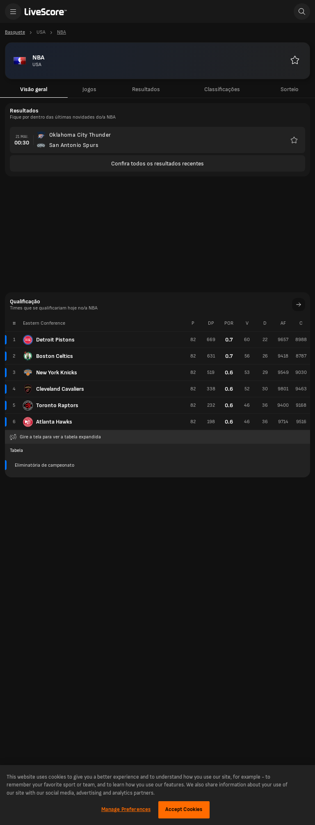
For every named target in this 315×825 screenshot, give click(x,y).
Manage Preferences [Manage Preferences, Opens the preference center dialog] (126, 809)
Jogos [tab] (89, 89)
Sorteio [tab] (290, 89)
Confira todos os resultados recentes (157, 163)
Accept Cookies (184, 809)
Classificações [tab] (222, 89)
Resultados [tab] (146, 89)
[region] (157, 795)
